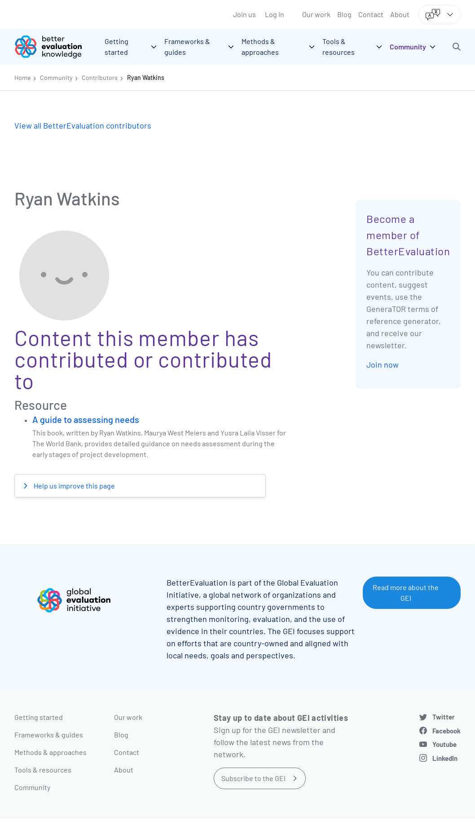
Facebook (446, 731)
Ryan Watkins (145, 77)
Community (56, 77)
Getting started (38, 717)
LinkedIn (444, 758)
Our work (316, 14)
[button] (457, 47)
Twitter (443, 717)
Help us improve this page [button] (73, 485)
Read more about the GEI (406, 592)
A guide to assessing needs (85, 419)
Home (22, 77)
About (399, 14)
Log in (274, 14)
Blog (344, 14)
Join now (382, 364)
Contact (370, 14)
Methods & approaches (50, 752)
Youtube (444, 744)
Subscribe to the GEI (253, 778)
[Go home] (54, 46)
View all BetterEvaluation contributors (82, 125)
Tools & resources (42, 769)
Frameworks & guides (48, 734)
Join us (244, 14)
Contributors (100, 77)
